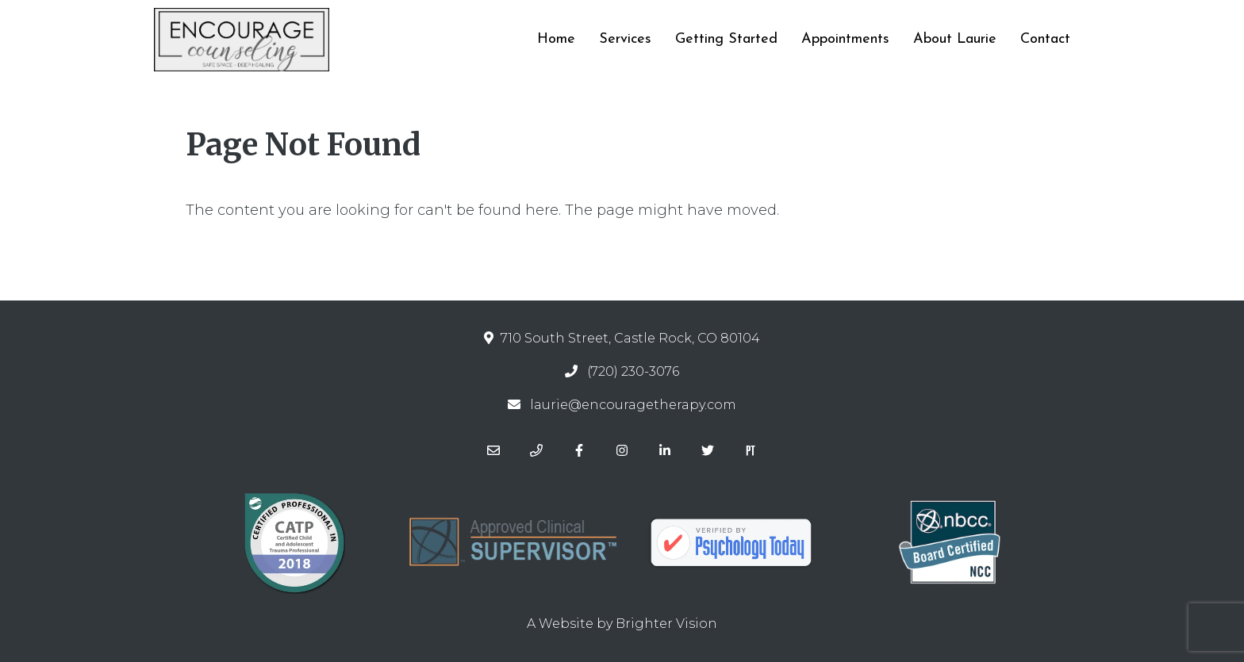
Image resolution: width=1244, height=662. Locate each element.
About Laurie (954, 39)
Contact (1045, 39)
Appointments (845, 39)
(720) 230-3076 (633, 371)
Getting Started (726, 39)
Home (556, 39)
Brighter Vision (666, 623)
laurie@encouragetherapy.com (633, 404)
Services (625, 39)
